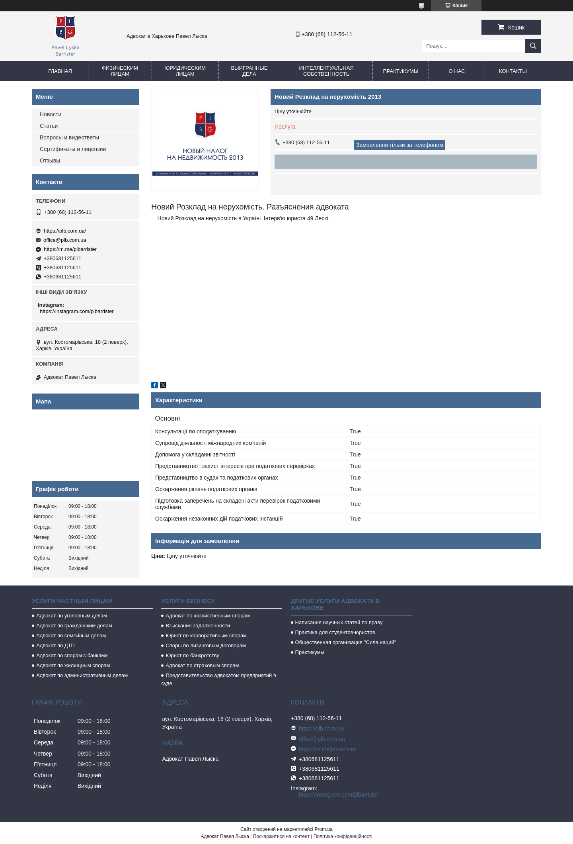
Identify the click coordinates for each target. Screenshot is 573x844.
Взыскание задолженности (198, 626)
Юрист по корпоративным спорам (206, 635)
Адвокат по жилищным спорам (73, 665)
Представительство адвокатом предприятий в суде (218, 679)
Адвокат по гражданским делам (74, 626)
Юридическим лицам (185, 71)
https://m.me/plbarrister (70, 249)
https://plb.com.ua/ (65, 231)
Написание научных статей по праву (339, 622)
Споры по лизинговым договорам (206, 645)
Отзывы (50, 160)
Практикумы (400, 71)
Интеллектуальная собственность (326, 71)
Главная (60, 71)
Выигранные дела (249, 71)
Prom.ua (324, 829)
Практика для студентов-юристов (335, 632)
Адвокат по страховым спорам (202, 665)
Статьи (49, 126)
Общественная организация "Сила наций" (345, 642)
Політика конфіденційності (343, 836)
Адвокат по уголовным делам (71, 616)
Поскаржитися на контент (281, 836)
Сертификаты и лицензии (73, 149)
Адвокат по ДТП (55, 645)
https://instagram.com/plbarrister (77, 311)
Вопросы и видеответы (69, 137)
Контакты (513, 71)
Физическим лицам (120, 71)
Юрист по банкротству (192, 655)
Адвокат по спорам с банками (71, 655)
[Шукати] (533, 46)
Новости (50, 114)
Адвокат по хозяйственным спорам (207, 616)
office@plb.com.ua (64, 240)
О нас (457, 71)
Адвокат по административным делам (82, 675)
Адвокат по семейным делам (71, 635)
